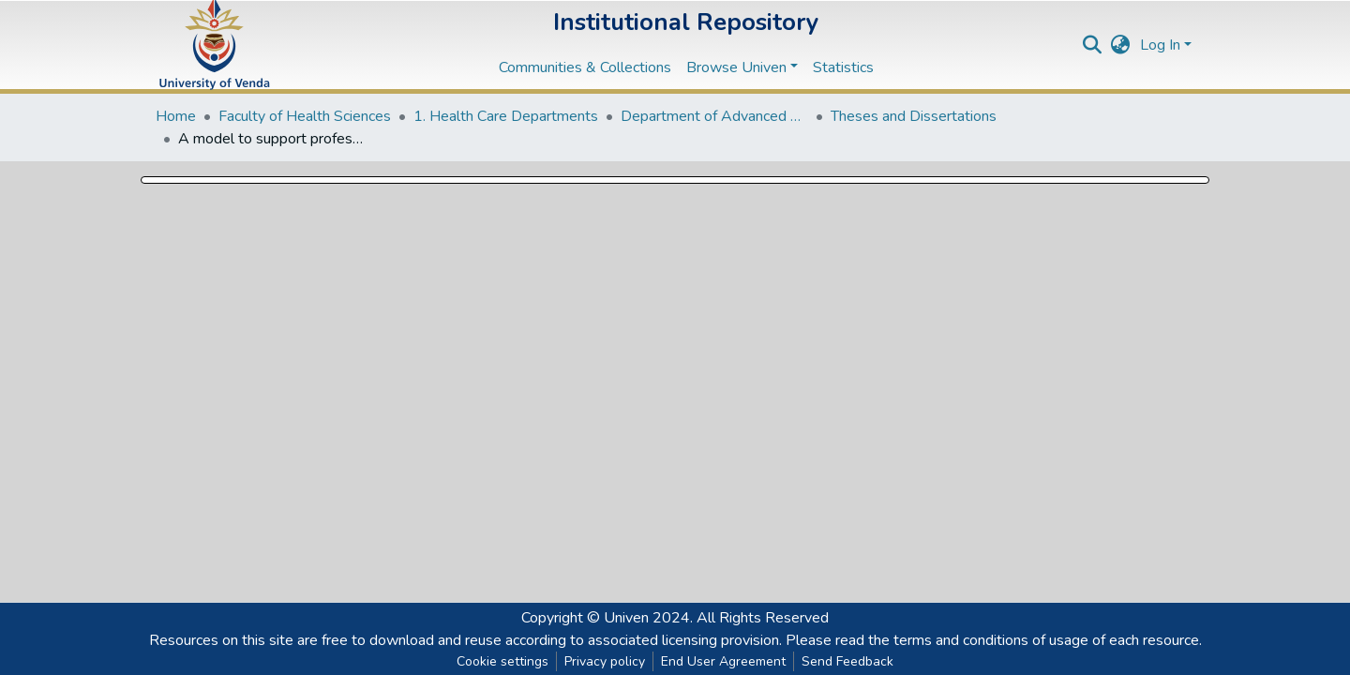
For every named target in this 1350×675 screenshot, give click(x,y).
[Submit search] (1092, 45)
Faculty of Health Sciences (304, 116)
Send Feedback (847, 661)
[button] (1120, 45)
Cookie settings (502, 661)
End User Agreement (723, 661)
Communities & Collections (585, 67)
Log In (1160, 45)
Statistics (843, 67)
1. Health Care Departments (505, 116)
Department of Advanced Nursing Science (714, 116)
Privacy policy (604, 661)
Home (176, 116)
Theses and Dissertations (914, 116)
